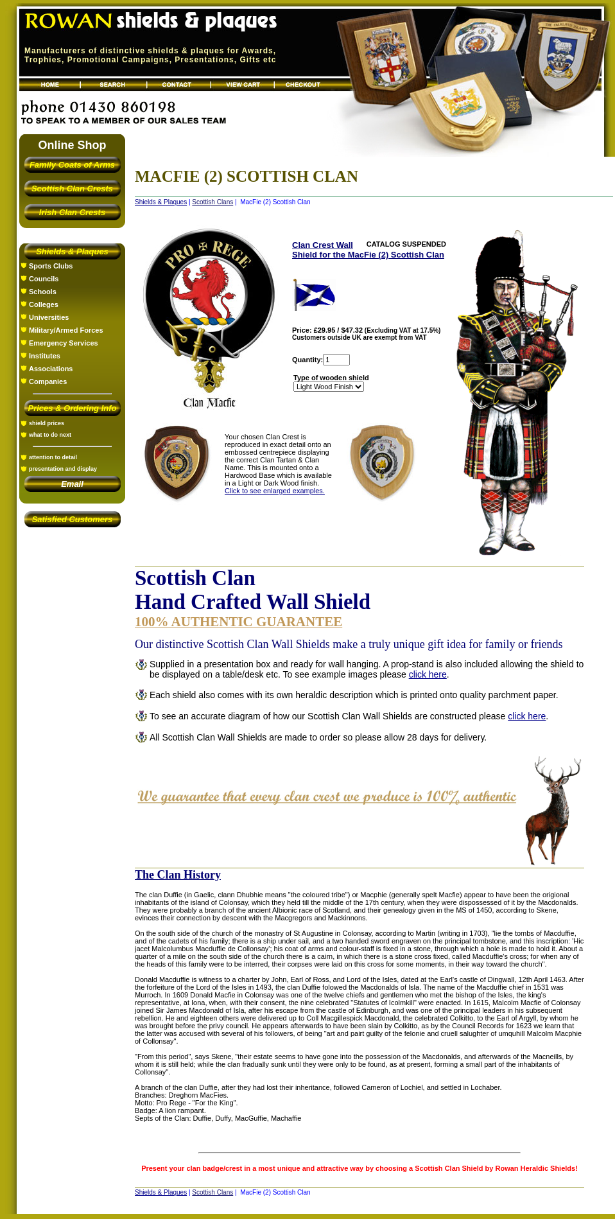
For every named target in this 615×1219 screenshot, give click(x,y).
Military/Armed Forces (66, 330)
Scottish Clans (212, 202)
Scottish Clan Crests (72, 188)
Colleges (43, 304)
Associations (51, 369)
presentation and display (63, 469)
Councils (43, 279)
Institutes (44, 356)
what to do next (50, 435)
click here (428, 674)
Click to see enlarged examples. (275, 491)
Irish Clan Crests (72, 212)
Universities (49, 317)
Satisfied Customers (72, 519)
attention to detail (53, 457)
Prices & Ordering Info (72, 408)
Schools (42, 291)
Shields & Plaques (72, 251)
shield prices (46, 423)
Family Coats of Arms (72, 165)
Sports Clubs (51, 266)
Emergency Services (63, 343)
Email (72, 484)
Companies (48, 381)
